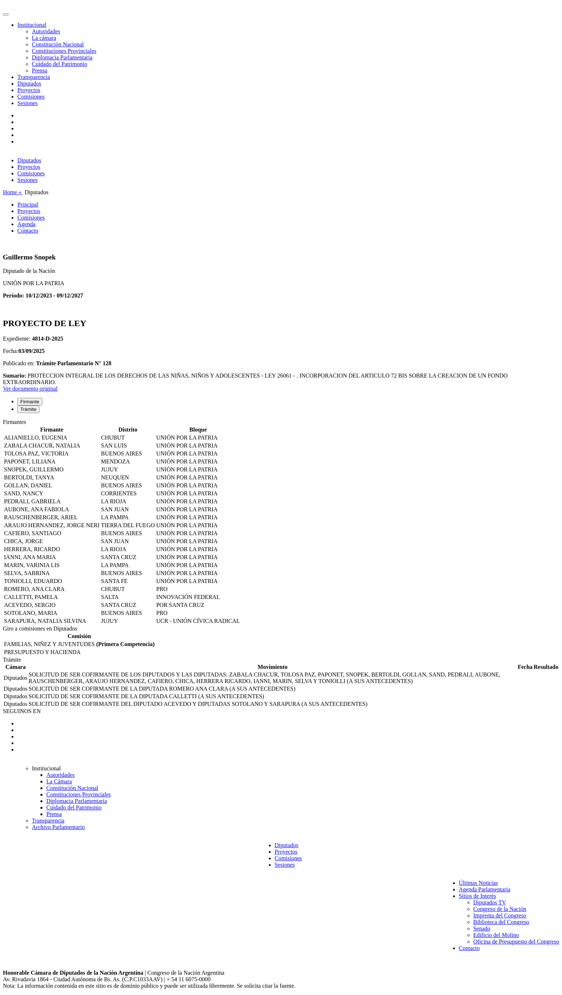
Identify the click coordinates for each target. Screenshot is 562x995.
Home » (13, 192)
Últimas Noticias (478, 883)
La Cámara (59, 781)
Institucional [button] (31, 25)
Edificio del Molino (496, 935)
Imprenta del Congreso (500, 915)
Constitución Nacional (58, 44)
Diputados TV (489, 902)
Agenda (26, 224)
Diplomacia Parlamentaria (62, 57)
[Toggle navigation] (6, 14)
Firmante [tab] (29, 401)
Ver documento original (30, 389)
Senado (481, 928)
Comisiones (31, 96)
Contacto (27, 231)
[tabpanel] (281, 522)
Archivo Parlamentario (58, 827)
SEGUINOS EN (22, 711)
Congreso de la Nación (499, 909)
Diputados (29, 83)
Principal (27, 204)
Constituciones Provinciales (64, 51)
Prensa (39, 70)
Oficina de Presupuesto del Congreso (516, 941)
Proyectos (28, 90)
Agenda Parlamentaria (485, 889)
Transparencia (33, 77)
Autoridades (46, 31)
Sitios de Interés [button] (477, 896)
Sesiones (27, 103)
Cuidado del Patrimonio (59, 64)
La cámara (44, 38)
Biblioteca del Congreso (501, 922)
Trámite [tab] (28, 409)
